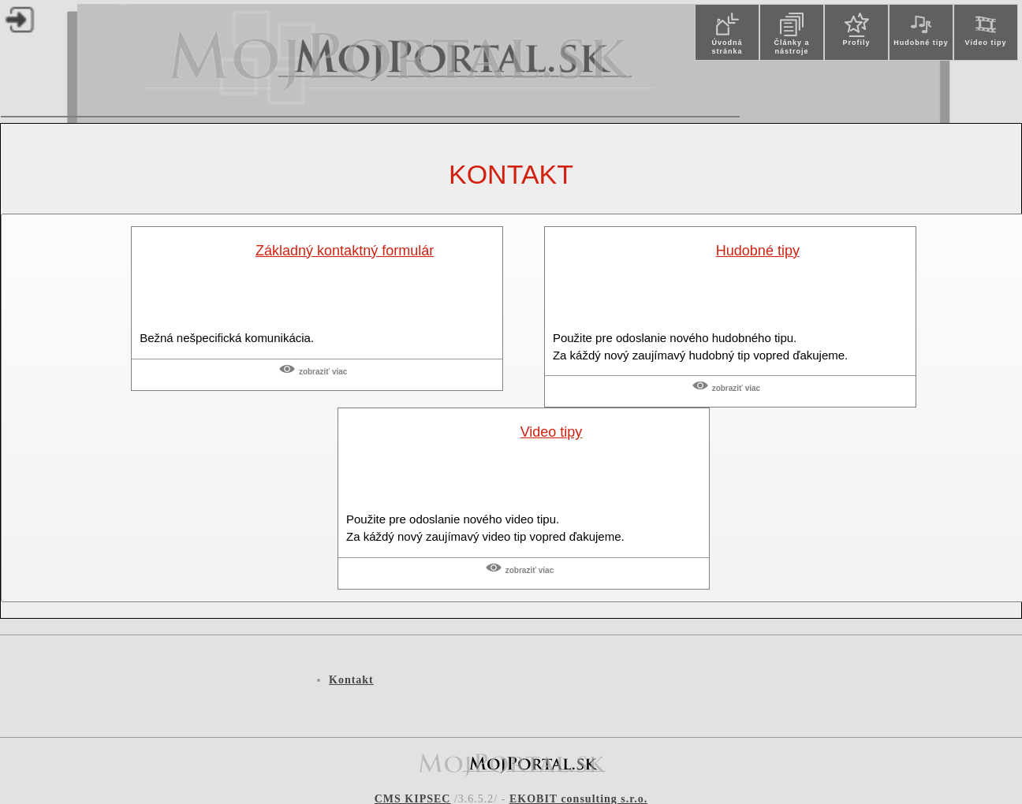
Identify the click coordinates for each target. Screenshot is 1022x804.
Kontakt (511, 174)
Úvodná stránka (726, 47)
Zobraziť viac (323, 371)
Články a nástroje (791, 47)
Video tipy (986, 43)
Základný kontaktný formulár (344, 251)
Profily (856, 43)
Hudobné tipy (921, 43)
